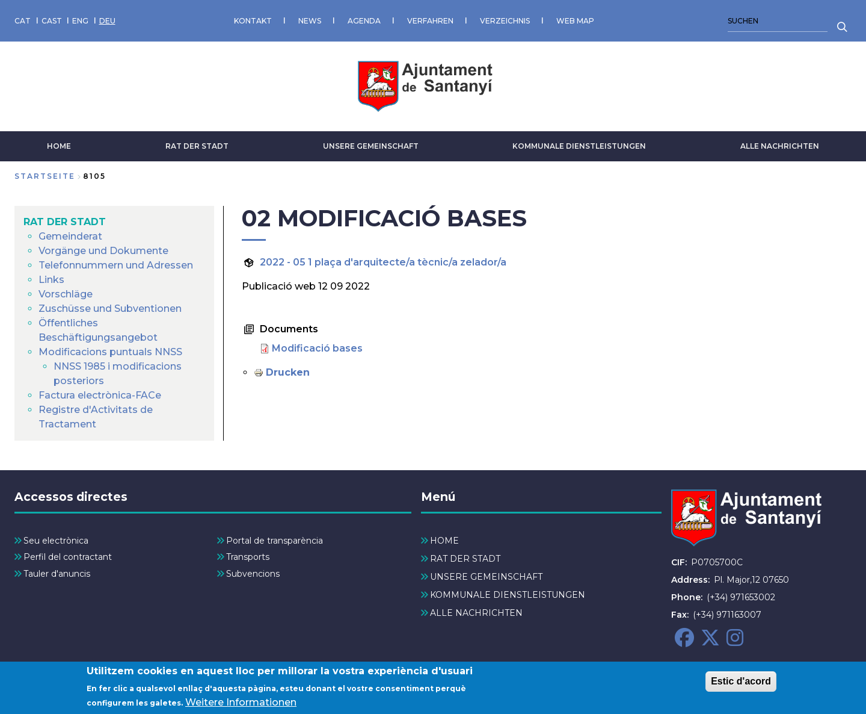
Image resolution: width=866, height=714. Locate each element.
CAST (51, 20)
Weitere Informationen (240, 703)
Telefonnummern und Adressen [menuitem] (115, 265)
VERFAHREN (430, 20)
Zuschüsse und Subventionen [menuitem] (110, 308)
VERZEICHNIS (505, 20)
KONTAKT (253, 20)
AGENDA (364, 20)
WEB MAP (575, 20)
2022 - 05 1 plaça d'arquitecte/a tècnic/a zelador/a (383, 262)
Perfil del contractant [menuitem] (67, 557)
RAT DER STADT (197, 146)
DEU (107, 20)
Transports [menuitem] (247, 557)
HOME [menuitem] (444, 540)
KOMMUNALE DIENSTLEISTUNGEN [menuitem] (507, 595)
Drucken (288, 372)
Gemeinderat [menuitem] (70, 236)
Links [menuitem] (51, 279)
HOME (59, 146)
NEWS (309, 20)
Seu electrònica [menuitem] (55, 540)
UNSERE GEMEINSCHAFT (371, 146)
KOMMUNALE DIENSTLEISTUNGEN (579, 146)
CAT (22, 20)
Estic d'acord (741, 681)
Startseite (44, 176)
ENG (80, 20)
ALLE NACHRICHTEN (779, 146)
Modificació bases (317, 348)
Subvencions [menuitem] (253, 574)
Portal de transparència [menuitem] (274, 540)
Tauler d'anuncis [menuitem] (56, 574)
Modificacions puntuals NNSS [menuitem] (110, 352)
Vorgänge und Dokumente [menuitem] (103, 250)
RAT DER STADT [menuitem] (64, 222)
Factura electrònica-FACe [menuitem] (99, 395)
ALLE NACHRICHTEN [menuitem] (476, 613)
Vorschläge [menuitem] (65, 294)
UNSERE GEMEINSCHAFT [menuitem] (486, 577)
